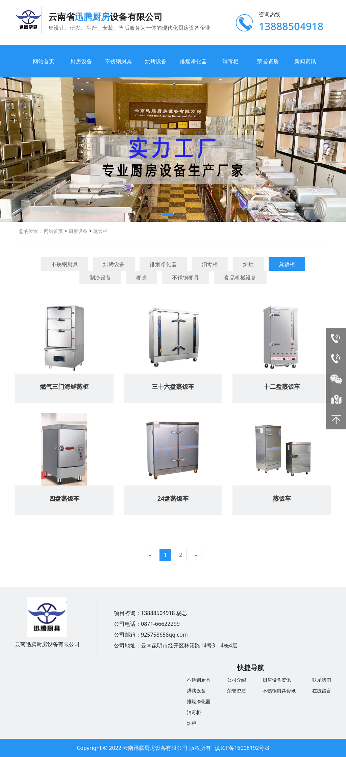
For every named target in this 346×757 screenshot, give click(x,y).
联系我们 (321, 680)
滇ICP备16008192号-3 (242, 748)
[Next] (195, 555)
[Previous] (150, 555)
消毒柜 (230, 61)
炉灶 (248, 264)
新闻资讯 (305, 61)
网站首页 (43, 61)
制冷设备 (100, 277)
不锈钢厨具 (118, 61)
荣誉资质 (268, 61)
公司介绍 (236, 680)
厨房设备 (81, 61)
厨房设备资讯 (277, 680)
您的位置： (31, 231)
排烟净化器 (193, 61)
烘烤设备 (156, 61)
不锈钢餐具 (185, 277)
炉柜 (191, 723)
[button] (167, 214)
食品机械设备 (240, 277)
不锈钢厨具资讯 (279, 690)
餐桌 (141, 277)
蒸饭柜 (99, 231)
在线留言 (321, 690)
